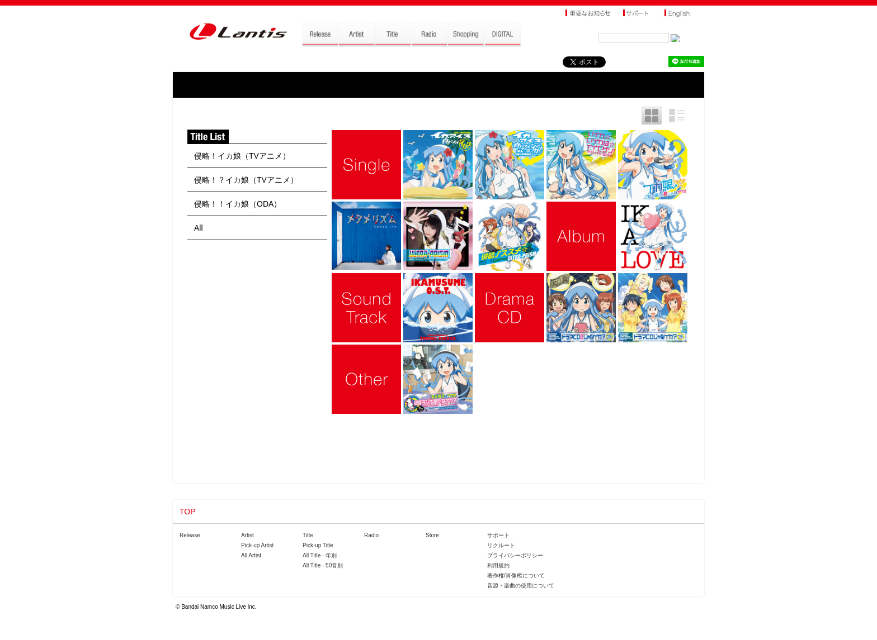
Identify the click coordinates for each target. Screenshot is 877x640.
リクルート (501, 545)
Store (432, 535)
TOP (188, 511)
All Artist (251, 555)
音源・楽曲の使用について (520, 585)
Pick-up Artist (257, 545)
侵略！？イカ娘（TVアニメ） (246, 179)
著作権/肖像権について (516, 575)
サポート (498, 535)
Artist (247, 535)
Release (190, 535)
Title (308, 535)
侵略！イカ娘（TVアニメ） (242, 155)
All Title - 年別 (320, 555)
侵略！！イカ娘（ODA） (237, 203)
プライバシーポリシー (515, 555)
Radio (371, 535)
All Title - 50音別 (323, 565)
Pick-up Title (318, 545)
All (198, 227)
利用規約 (498, 565)
